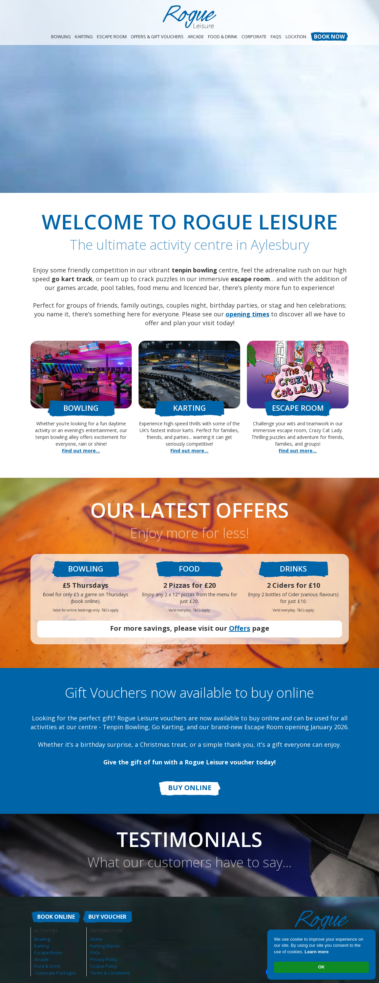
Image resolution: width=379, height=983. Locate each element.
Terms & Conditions (110, 973)
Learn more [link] (316, 951)
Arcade (196, 36)
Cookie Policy (103, 966)
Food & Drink (222, 36)
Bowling (61, 36)
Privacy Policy (104, 959)
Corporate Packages (55, 973)
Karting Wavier (105, 946)
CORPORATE (254, 36)
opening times (247, 314)
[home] (189, 17)
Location (296, 36)
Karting (84, 36)
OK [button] (321, 966)
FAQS (276, 36)
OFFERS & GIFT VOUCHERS (157, 36)
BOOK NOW (329, 36)
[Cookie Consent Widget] (321, 955)
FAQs (95, 953)
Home (96, 939)
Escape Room (112, 36)
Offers (239, 628)
